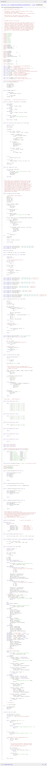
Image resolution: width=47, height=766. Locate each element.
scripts (33, 4)
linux (8, 4)
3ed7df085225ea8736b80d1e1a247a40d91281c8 (20, 4)
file (21, 7)
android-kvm (3, 4)
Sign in (45, 1)
